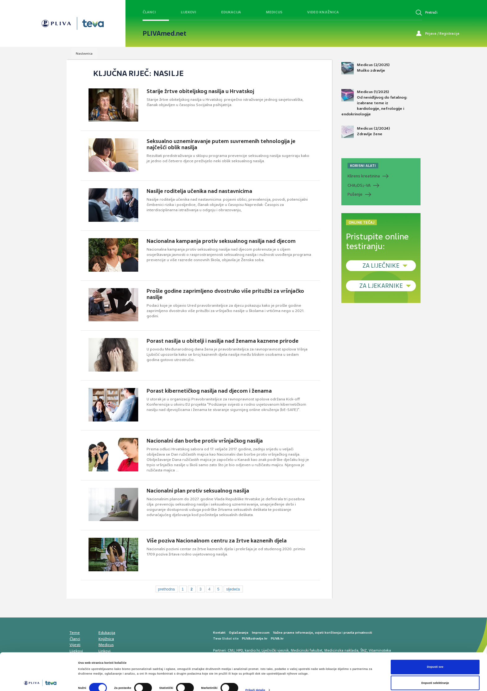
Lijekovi (188, 12)
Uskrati (435, 676)
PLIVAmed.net (164, 33)
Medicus (274, 12)
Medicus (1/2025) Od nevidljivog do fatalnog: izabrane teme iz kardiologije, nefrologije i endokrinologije (374, 103)
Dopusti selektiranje (435, 660)
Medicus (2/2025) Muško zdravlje (365, 68)
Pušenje (355, 194)
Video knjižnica (323, 12)
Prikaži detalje (255, 667)
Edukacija (231, 12)
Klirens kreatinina (364, 176)
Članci (149, 12)
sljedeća (233, 589)
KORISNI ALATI (363, 165)
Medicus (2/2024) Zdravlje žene (365, 132)
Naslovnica (84, 53)
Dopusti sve (435, 644)
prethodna (166, 589)
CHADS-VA (359, 185)
